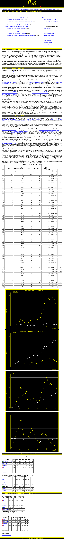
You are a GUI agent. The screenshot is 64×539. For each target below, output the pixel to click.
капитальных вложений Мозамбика (22, 120)
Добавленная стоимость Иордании (48, 31)
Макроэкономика (6, 9)
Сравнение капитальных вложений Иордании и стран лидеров (16, 31)
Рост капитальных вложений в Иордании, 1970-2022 (16, 22)
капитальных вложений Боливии (34, 119)
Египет (4, 465)
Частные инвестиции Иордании (49, 24)
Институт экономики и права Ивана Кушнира (30, 538)
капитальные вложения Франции (9, 94)
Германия (5, 509)
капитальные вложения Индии (40, 142)
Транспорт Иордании (48, 42)
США (4, 503)
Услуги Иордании (47, 44)
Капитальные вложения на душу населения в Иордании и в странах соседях (21, 29)
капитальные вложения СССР (40, 91)
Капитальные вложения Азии (37, 9)
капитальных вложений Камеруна (10, 119)
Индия (4, 507)
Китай (4, 500)
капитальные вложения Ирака (36, 82)
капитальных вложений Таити (36, 71)
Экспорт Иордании (47, 28)
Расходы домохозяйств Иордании (52, 21)
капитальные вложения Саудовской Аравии (49, 130)
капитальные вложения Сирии (9, 130)
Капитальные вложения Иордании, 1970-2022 (13, 15)
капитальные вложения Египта (36, 81)
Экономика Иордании (46, 15)
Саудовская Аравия (7, 461)
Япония (4, 505)
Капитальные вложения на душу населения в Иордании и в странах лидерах (21, 35)
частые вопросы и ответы (6, 535)
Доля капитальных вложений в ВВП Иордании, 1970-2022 (17, 24)
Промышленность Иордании (49, 35)
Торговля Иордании (47, 40)
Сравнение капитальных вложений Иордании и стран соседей (16, 26)
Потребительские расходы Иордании (50, 19)
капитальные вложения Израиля (9, 81)
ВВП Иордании (44, 17)
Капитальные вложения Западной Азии (51, 9)
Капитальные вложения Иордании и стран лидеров (16, 33)
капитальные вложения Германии (40, 93)
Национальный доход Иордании (48, 45)
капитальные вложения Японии (9, 93)
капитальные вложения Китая (9, 140)
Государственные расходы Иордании (52, 22)
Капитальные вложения (15, 9)
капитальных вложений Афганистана (10, 71)
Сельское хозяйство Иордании (49, 33)
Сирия (4, 472)
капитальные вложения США (9, 91)
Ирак (4, 467)
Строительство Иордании (48, 38)
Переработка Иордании (50, 36)
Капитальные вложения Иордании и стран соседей (16, 28)
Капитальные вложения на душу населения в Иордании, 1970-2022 (19, 21)
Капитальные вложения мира (25, 9)
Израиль (4, 463)
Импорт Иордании (47, 29)
